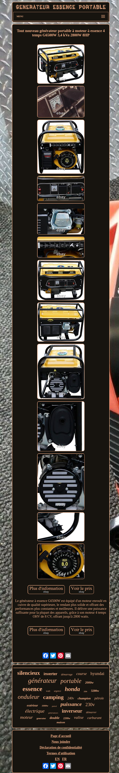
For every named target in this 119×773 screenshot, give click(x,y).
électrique (34, 711)
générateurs (53, 713)
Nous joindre (61, 742)
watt (48, 691)
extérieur (32, 705)
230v (90, 704)
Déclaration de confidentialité (61, 747)
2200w (66, 718)
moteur (26, 717)
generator (41, 718)
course (81, 673)
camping (53, 697)
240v (70, 698)
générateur (42, 680)
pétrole (99, 698)
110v (85, 691)
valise (79, 717)
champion (84, 698)
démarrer (91, 712)
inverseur (72, 711)
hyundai (97, 673)
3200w (95, 690)
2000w (89, 682)
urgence (57, 691)
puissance (71, 704)
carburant (94, 718)
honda (72, 689)
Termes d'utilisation (61, 753)
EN (57, 759)
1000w (45, 705)
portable (71, 681)
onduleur (28, 696)
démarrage (66, 674)
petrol (54, 706)
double (55, 718)
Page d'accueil (61, 736)
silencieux (28, 673)
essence (32, 688)
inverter (50, 674)
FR (64, 759)
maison (61, 722)
